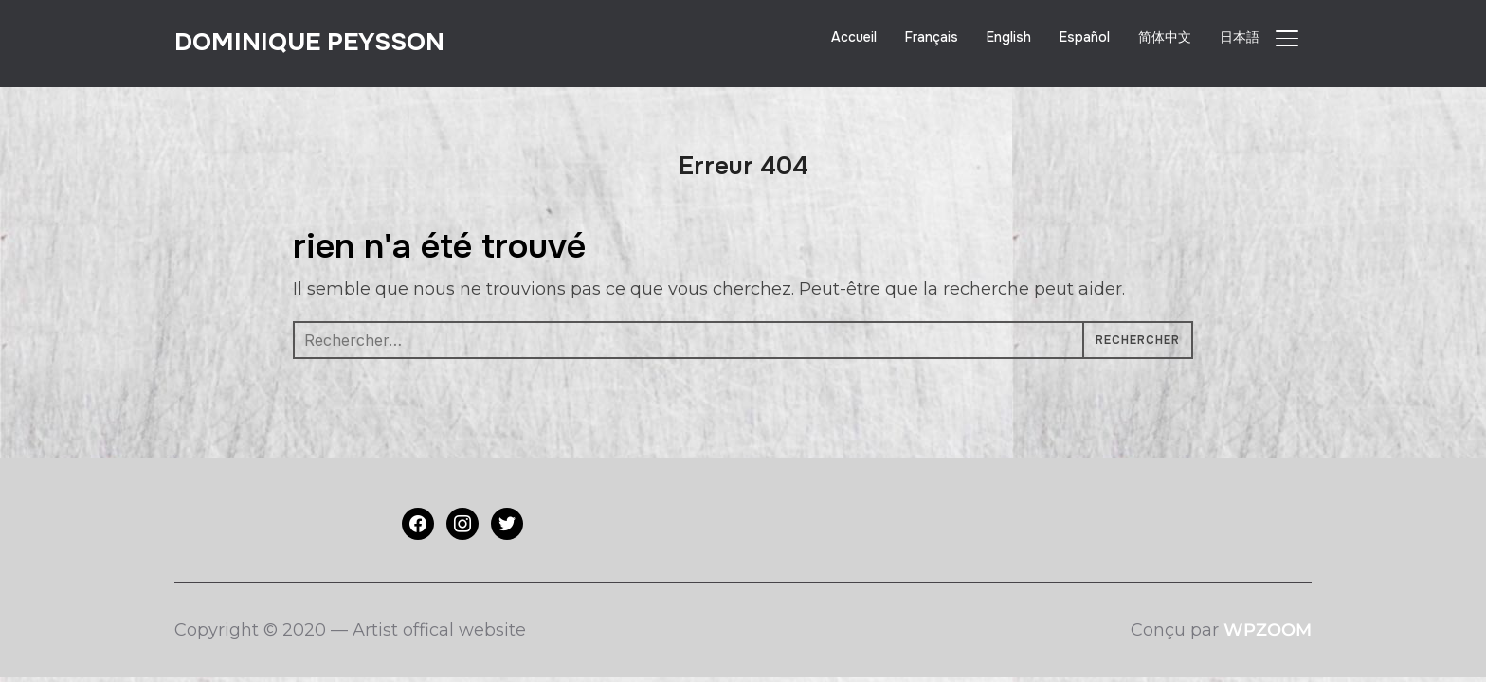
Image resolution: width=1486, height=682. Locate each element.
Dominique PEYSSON (309, 42)
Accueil (854, 36)
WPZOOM (1267, 629)
